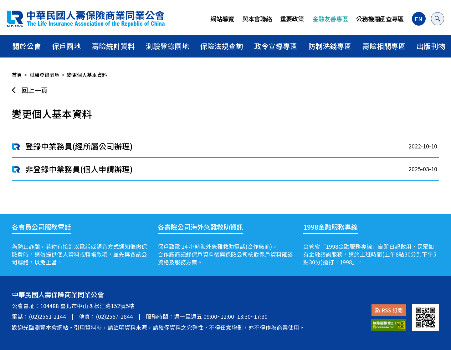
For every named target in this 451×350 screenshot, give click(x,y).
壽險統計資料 (113, 46)
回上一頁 (34, 90)
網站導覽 (221, 18)
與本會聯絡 (256, 18)
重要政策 (292, 18)
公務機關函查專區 (379, 18)
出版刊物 (431, 46)
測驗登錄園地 (167, 46)
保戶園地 (66, 46)
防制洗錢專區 (329, 46)
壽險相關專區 (384, 46)
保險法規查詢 (221, 46)
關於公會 (26, 46)
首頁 (17, 74)
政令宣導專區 (275, 46)
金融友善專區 (329, 18)
